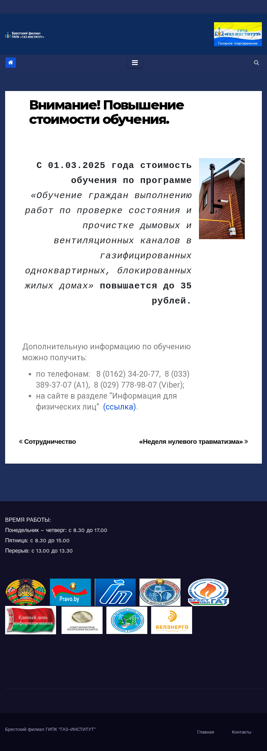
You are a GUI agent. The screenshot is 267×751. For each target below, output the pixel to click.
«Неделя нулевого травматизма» (193, 441)
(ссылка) (119, 407)
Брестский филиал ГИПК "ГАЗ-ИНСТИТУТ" (50, 729)
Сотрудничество (47, 441)
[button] (256, 62)
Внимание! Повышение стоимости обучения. (106, 112)
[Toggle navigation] (135, 62)
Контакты (241, 732)
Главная (205, 732)
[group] (107, 233)
